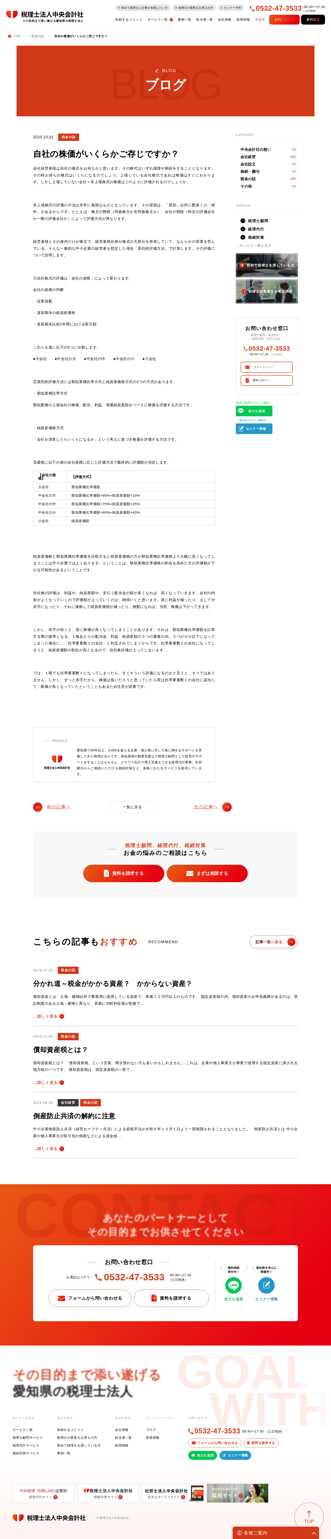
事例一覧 (64, 1453)
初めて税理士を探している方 (79, 1445)
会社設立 (269, 164)
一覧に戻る (132, 807)
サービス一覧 (23, 1430)
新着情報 (153, 1437)
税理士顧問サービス (28, 1437)
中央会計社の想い (269, 149)
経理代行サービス (26, 1445)
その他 (269, 186)
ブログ (151, 1430)
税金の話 (269, 179)
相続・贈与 (269, 171)
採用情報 (121, 1445)
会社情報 (121, 1430)
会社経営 (269, 157)
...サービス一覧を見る (253, 245)
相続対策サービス (26, 1453)
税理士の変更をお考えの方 (77, 1437)
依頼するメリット (70, 1430)
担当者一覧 (123, 1437)
